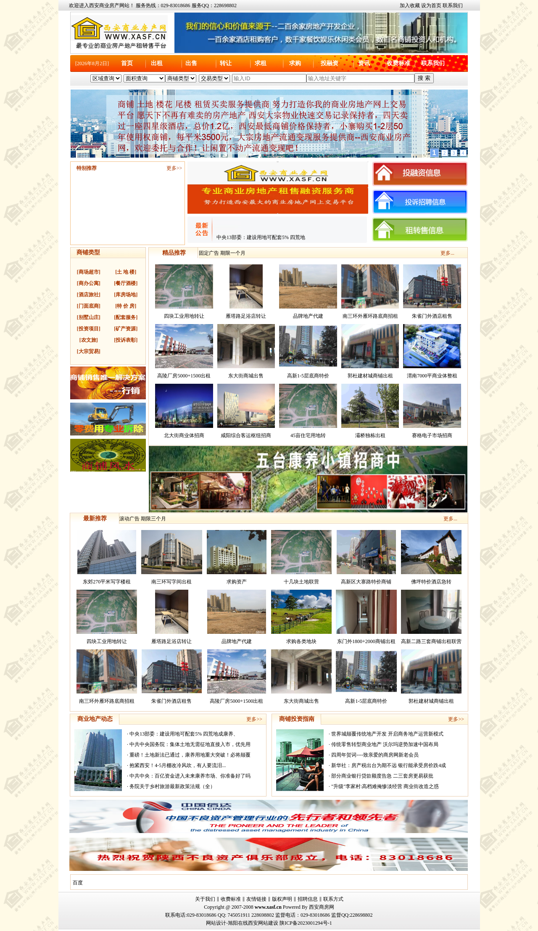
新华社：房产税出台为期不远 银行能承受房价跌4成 (388, 765)
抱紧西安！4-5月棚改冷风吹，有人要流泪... (177, 765)
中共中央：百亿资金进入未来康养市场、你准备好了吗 (190, 776)
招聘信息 (308, 899)
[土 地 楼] (125, 272)
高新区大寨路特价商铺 (366, 582)
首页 (127, 63)
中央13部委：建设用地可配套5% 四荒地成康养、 (183, 734)
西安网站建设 (263, 923)
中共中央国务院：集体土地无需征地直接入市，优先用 (190, 744)
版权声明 (282, 899)
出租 (157, 63)
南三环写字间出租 (171, 582)
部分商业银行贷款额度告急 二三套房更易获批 (382, 776)
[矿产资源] (125, 329)
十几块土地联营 (301, 582)
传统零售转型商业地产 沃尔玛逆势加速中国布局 (384, 744)
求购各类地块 (301, 641)
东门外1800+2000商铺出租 (366, 641)
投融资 (329, 63)
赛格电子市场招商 (432, 435)
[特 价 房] (125, 306)
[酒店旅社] (88, 295)
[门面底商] (88, 306)
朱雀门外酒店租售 (432, 316)
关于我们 (205, 899)
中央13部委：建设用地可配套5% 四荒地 (260, 240)
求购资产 (237, 582)
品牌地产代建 (308, 316)
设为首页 (431, 5)
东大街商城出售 (246, 376)
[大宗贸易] (88, 351)
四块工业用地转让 (184, 316)
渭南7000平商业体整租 (432, 376)
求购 (295, 63)
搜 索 (424, 78)
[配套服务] (125, 317)
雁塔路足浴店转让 (246, 316)
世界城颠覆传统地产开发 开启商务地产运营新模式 (387, 734)
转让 (226, 63)
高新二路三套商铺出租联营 (431, 641)
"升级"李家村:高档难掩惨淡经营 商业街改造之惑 (385, 786)
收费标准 (398, 63)
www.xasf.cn (268, 907)
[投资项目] (88, 329)
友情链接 (256, 899)
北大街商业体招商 (184, 435)
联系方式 (333, 899)
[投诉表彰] (125, 340)
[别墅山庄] (88, 317)
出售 (191, 63)
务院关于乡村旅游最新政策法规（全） (172, 786)
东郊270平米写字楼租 (107, 582)
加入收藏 (410, 5)
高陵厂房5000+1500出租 (184, 376)
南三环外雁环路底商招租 (370, 316)
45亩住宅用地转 (308, 435)
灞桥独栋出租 (370, 435)
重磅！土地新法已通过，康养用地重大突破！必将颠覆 (190, 755)
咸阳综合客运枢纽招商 (246, 435)
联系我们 (453, 5)
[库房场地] (125, 295)
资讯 (364, 63)
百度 (78, 883)
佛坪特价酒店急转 (431, 582)
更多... (447, 253)
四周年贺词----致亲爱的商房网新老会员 (375, 755)
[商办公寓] (88, 283)
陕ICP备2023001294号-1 (306, 923)
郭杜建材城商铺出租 (370, 376)
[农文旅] (88, 340)
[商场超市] (88, 272)
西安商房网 (321, 907)
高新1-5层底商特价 (308, 376)
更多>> (174, 168)
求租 (260, 63)
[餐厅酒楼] (125, 283)
